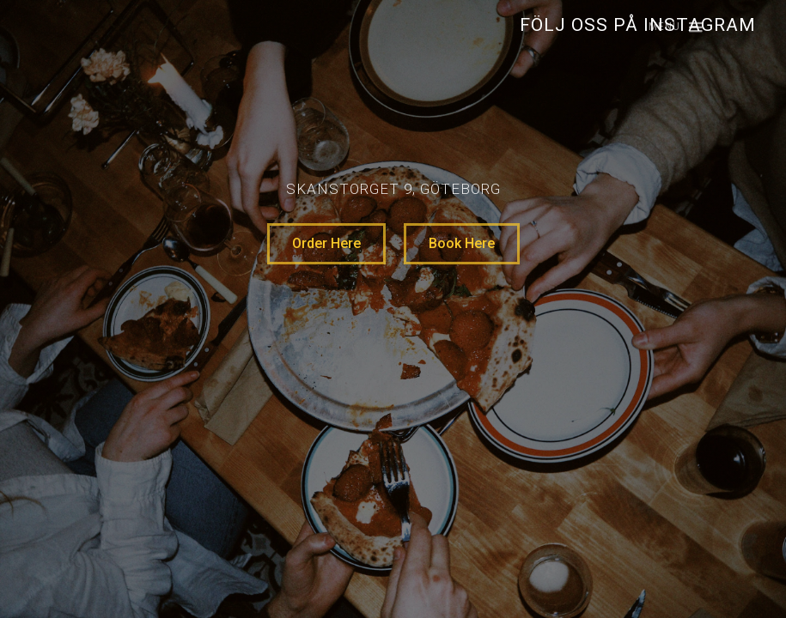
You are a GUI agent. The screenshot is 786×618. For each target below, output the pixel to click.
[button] (668, 28)
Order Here (326, 243)
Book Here (462, 243)
